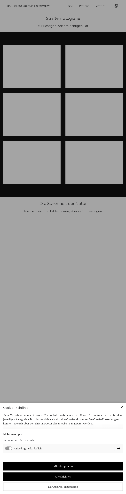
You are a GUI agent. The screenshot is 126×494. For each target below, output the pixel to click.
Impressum (10, 440)
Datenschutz (26, 440)
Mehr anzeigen (12, 434)
